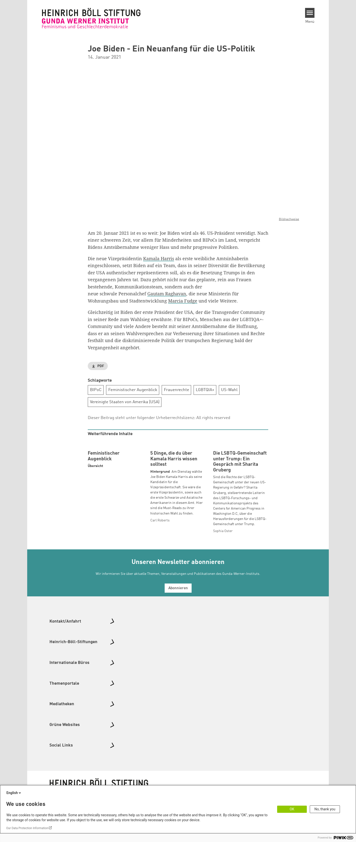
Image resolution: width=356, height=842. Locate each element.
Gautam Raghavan (166, 294)
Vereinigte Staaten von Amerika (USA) (124, 402)
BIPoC (96, 390)
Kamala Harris (158, 258)
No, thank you (324, 809)
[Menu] (310, 13)
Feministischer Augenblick (132, 390)
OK (292, 809)
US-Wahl (229, 390)
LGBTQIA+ (205, 390)
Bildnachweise (289, 219)
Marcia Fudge (182, 301)
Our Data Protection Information (27, 828)
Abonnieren (178, 620)
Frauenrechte (176, 390)
